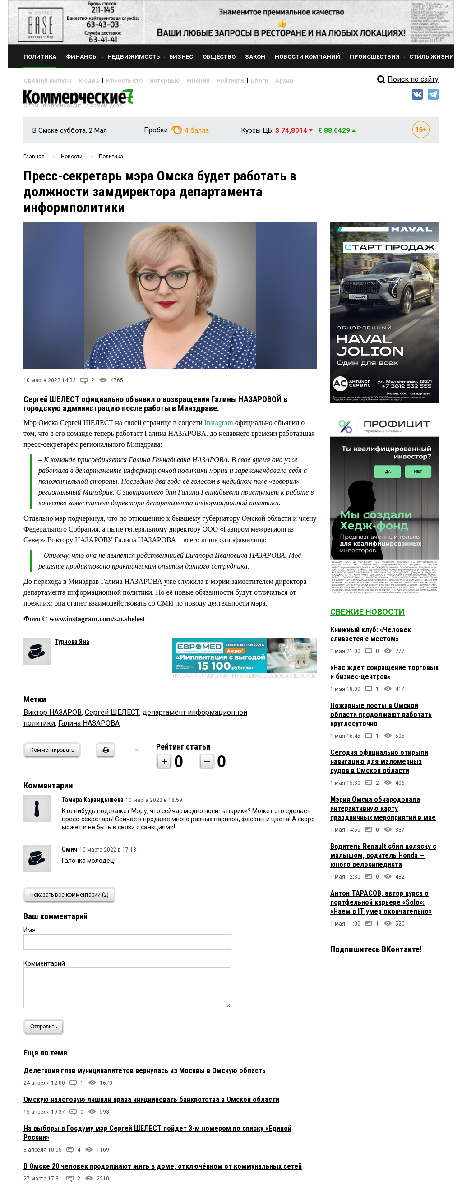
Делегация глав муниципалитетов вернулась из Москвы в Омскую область (144, 1073)
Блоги (229, 80)
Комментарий (44, 966)
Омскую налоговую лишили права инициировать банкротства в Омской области (151, 1102)
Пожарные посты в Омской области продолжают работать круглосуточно (381, 718)
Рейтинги (203, 80)
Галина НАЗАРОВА (89, 726)
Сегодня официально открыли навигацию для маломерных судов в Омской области (379, 765)
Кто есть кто (110, 80)
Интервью (145, 80)
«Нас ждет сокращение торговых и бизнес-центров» (384, 676)
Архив (251, 80)
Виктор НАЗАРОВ (52, 715)
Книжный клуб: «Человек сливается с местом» (370, 638)
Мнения (175, 80)
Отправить (45, 1030)
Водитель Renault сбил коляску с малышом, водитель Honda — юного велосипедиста (383, 859)
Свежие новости (367, 615)
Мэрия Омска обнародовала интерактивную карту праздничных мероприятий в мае (383, 812)
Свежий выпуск (43, 80)
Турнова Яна (72, 644)
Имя (29, 933)
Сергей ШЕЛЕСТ (112, 715)
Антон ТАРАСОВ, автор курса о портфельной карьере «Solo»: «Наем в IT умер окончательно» (381, 906)
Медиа (79, 80)
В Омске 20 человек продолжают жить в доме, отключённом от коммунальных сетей (162, 1169)
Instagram (218, 426)
